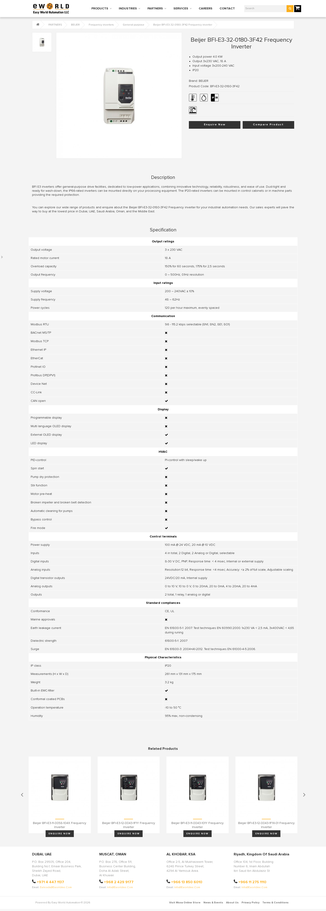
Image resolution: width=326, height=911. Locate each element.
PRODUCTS (99, 8)
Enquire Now (214, 124)
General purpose (133, 25)
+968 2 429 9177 (119, 882)
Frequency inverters (101, 25)
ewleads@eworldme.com (56, 887)
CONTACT (227, 8)
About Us (232, 902)
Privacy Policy (250, 902)
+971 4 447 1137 (50, 882)
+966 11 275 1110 (252, 882)
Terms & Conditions (275, 902)
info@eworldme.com (120, 887)
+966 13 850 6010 (186, 882)
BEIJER (75, 25)
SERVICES (180, 8)
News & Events (213, 902)
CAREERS (205, 8)
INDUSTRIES (128, 8)
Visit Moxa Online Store (185, 902)
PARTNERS (155, 8)
